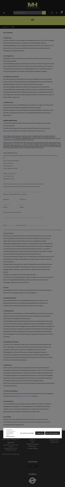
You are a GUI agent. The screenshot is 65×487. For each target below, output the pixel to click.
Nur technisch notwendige (27, 433)
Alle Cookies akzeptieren (52, 433)
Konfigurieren (39, 433)
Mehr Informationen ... (10, 436)
